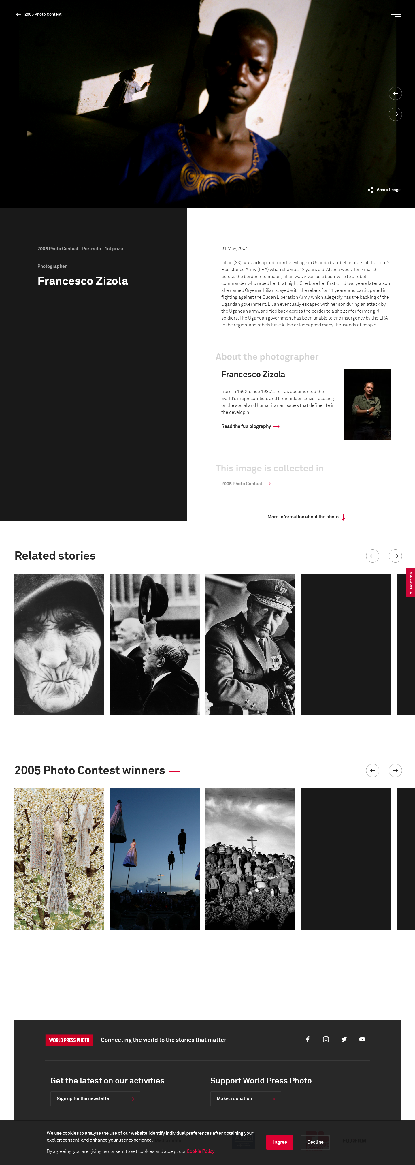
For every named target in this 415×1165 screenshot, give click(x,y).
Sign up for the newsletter (84, 1098)
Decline (315, 1142)
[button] (372, 556)
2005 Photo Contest (43, 14)
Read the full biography (246, 426)
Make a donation (234, 1098)
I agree (280, 1142)
